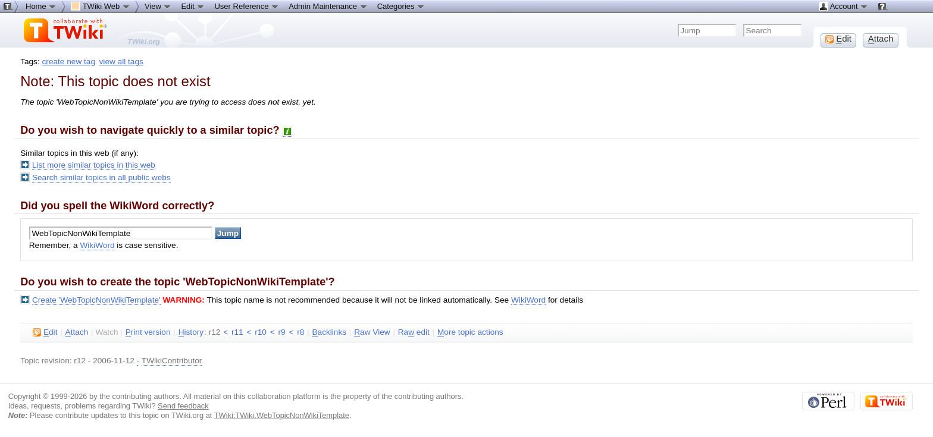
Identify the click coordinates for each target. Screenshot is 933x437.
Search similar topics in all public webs (101, 177)
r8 (300, 332)
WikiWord (97, 245)
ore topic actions (470, 332)
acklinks (329, 332)
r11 (237, 332)
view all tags (121, 61)
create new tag (68, 61)
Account (843, 6)
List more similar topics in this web (93, 165)
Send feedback (183, 405)
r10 (261, 332)
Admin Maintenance (328, 6)
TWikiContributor (172, 360)
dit (45, 332)
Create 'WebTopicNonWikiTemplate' (96, 299)
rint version (148, 332)
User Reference (246, 6)
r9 (282, 332)
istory (191, 332)
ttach (77, 332)
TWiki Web (100, 6)
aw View (372, 332)
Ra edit (414, 332)
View (158, 6)
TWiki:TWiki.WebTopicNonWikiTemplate (281, 415)
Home (41, 6)
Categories (401, 6)
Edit (193, 6)
